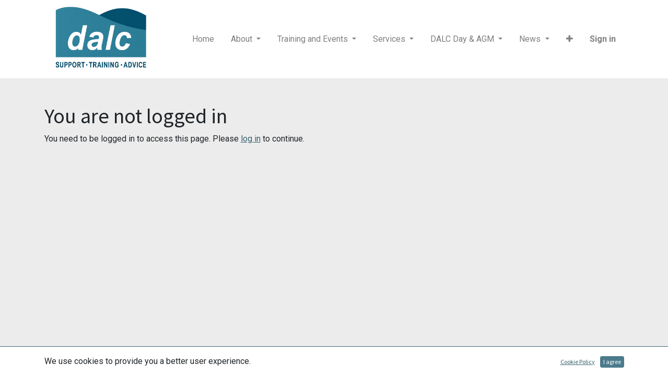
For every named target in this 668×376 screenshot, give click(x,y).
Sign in (603, 39)
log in (251, 139)
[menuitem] (203, 39)
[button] (569, 39)
